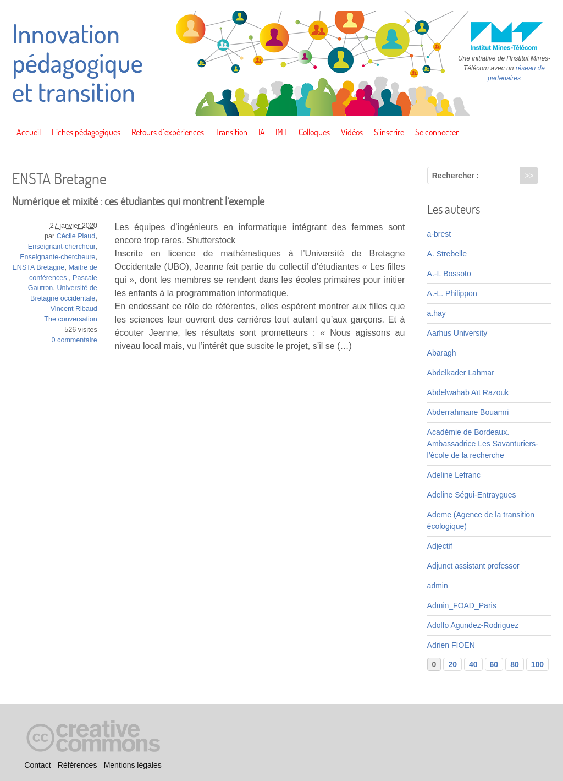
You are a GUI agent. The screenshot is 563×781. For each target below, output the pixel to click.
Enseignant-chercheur (62, 246)
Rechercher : (455, 175)
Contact (37, 765)
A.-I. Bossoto (449, 273)
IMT (281, 132)
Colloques (314, 132)
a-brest (439, 234)
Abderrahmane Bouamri (468, 412)
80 (514, 664)
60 (494, 664)
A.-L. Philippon (452, 293)
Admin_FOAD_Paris (461, 605)
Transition (231, 132)
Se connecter (437, 132)
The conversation (70, 319)
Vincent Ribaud (74, 309)
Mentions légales (133, 765)
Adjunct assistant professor (473, 565)
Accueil (28, 132)
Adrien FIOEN (451, 645)
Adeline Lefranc (454, 475)
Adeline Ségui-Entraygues (471, 494)
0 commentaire (74, 340)
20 (452, 664)
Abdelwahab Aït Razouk (468, 392)
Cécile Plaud (76, 236)
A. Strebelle (447, 253)
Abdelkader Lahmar (460, 372)
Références (77, 765)
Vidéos (352, 132)
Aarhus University (457, 333)
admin (437, 585)
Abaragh (441, 352)
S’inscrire (389, 132)
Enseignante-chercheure (57, 257)
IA (261, 132)
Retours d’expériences (167, 132)
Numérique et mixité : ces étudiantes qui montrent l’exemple (138, 201)
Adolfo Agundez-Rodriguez (473, 625)
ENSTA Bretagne (38, 267)
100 (537, 664)
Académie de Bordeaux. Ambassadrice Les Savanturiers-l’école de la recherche (482, 444)
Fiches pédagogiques (86, 132)
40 (473, 664)
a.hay (436, 313)
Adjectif (439, 546)
